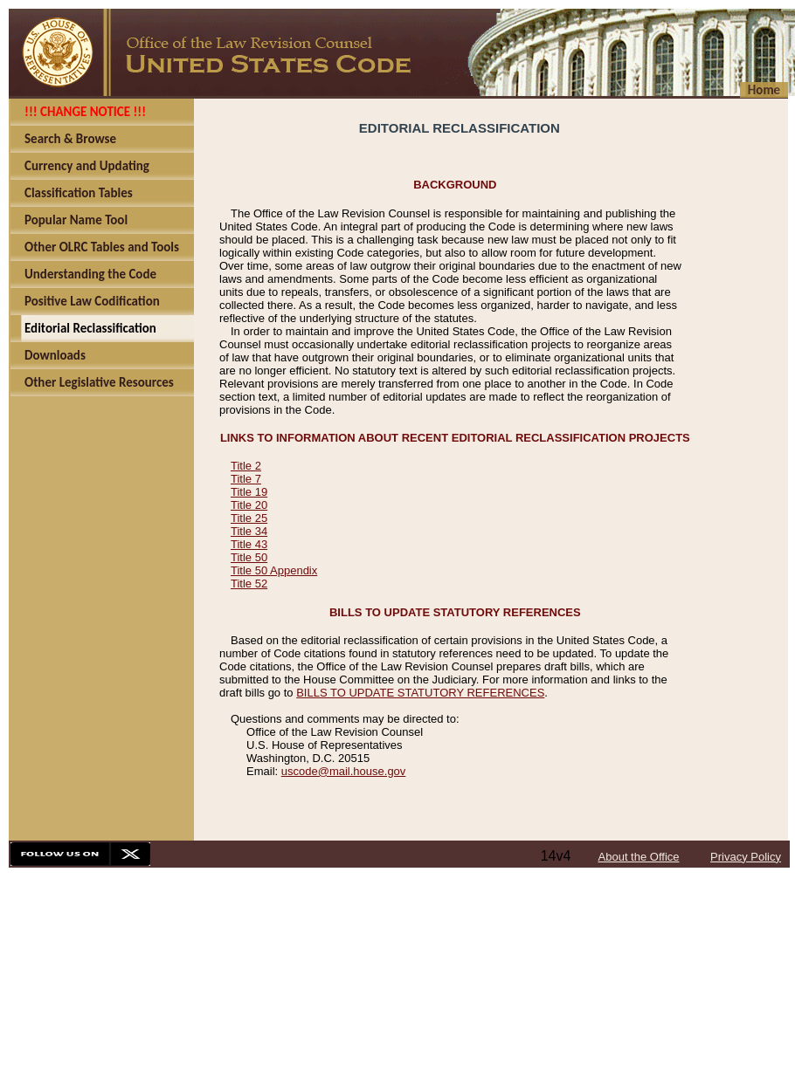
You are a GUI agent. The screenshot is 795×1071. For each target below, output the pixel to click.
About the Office (639, 856)
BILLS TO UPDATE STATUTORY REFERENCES (420, 692)
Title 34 (249, 531)
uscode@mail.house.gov (343, 771)
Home (764, 90)
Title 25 (249, 518)
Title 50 (249, 557)
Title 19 (249, 491)
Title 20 (249, 504)
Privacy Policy (745, 856)
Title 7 (246, 478)
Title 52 (249, 583)
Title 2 (246, 465)
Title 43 (249, 544)
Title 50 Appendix (274, 570)
